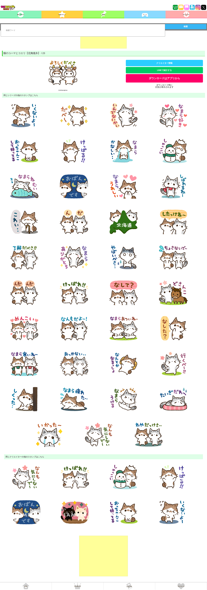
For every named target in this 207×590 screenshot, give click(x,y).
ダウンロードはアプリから (164, 78)
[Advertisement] (103, 41)
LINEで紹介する (164, 70)
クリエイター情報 (164, 63)
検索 (186, 26)
